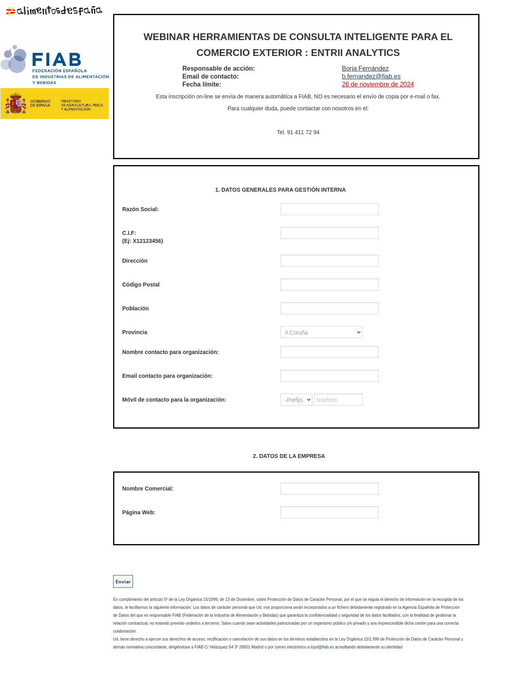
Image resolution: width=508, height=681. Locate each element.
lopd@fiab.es (322, 647)
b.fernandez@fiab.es (371, 76)
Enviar (123, 581)
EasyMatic (127, 671)
